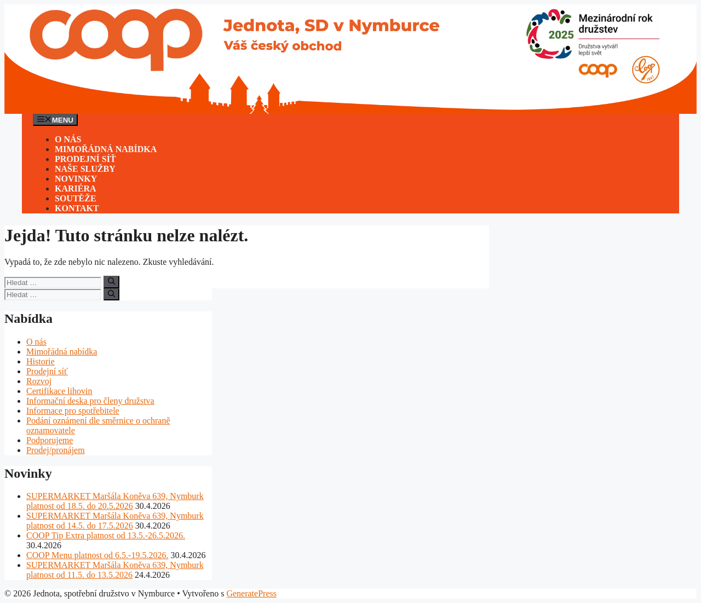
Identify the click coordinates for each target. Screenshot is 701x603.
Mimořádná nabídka (106, 149)
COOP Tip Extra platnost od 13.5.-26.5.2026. (105, 535)
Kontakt (77, 208)
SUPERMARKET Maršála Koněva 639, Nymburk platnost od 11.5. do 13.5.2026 (115, 569)
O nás (68, 139)
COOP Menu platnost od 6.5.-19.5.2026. (97, 555)
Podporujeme (49, 440)
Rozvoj (38, 381)
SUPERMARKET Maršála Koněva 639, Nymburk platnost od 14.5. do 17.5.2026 (115, 520)
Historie (40, 361)
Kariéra (75, 188)
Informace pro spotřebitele (72, 410)
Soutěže (75, 198)
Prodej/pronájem (55, 450)
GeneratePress (251, 593)
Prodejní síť (85, 159)
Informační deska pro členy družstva (90, 400)
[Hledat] (111, 282)
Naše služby (85, 168)
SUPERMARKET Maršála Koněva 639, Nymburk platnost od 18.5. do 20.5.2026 (115, 501)
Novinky (76, 178)
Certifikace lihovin (59, 391)
